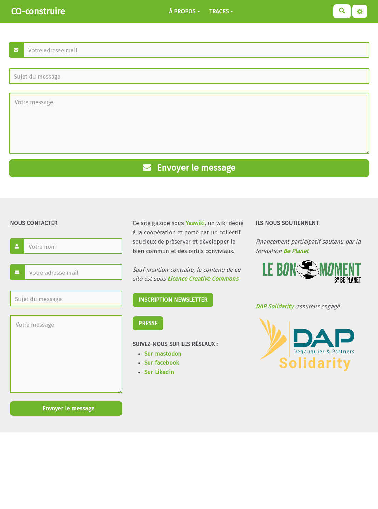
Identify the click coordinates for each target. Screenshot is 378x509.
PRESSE (148, 323)
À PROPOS (184, 11)
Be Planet (295, 251)
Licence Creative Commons (202, 279)
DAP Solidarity (274, 306)
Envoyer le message (189, 168)
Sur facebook (161, 363)
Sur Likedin (159, 372)
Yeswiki (195, 223)
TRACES (221, 11)
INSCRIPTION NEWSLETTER (172, 299)
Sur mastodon (162, 353)
